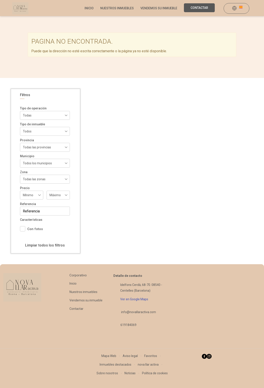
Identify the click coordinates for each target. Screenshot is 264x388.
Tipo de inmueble (32, 124)
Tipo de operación (33, 108)
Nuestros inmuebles (117, 8)
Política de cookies (155, 373)
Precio (25, 188)
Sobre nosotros (107, 373)
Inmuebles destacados (115, 364)
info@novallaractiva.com (138, 312)
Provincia (27, 140)
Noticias (130, 373)
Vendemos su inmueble (158, 8)
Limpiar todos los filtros (45, 245)
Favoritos (150, 356)
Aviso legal (130, 356)
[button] (237, 9)
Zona (24, 172)
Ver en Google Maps (134, 299)
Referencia (28, 204)
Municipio (27, 156)
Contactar (199, 8)
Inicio (89, 8)
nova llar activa (148, 364)
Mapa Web (108, 356)
